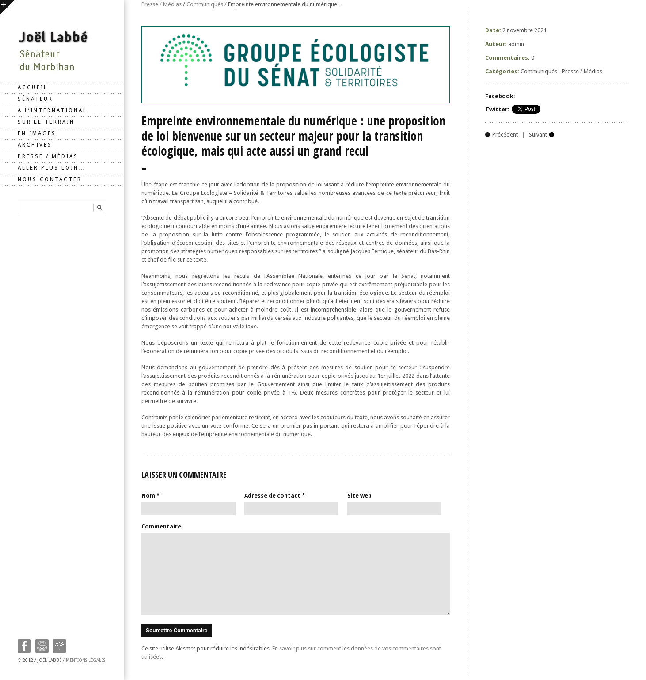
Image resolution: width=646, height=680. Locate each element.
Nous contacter (50, 179)
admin (516, 44)
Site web (359, 495)
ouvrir (7, 7)
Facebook (24, 646)
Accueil (33, 87)
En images (37, 133)
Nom (150, 495)
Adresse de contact (274, 495)
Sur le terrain (46, 122)
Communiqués (204, 4)
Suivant (538, 134)
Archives (35, 145)
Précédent (505, 134)
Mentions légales (85, 660)
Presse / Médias (48, 156)
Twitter (42, 646)
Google (59, 646)
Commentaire (161, 526)
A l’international (52, 110)
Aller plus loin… (51, 168)
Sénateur (35, 99)
